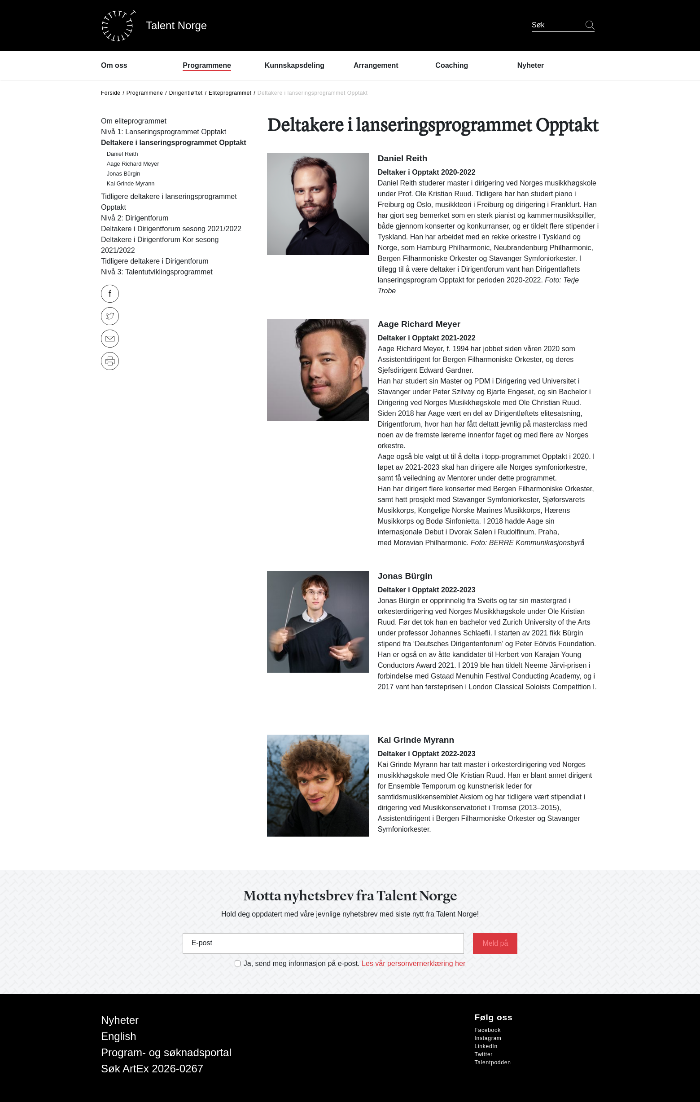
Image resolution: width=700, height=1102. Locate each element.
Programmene (145, 93)
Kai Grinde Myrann (131, 183)
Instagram (488, 1038)
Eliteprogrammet (230, 93)
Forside (111, 93)
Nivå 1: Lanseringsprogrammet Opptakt (163, 132)
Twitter (484, 1054)
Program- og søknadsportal (166, 1052)
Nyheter (120, 1020)
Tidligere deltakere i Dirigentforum (155, 261)
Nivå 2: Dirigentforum (134, 218)
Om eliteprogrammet (133, 121)
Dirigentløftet (186, 93)
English (118, 1036)
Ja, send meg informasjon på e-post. (302, 963)
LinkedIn (486, 1046)
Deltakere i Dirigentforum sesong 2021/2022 (171, 229)
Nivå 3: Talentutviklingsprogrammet (157, 272)
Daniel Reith (122, 153)
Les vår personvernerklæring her (413, 963)
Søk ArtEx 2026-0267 (152, 1068)
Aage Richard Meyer (133, 163)
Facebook (488, 1030)
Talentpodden (493, 1062)
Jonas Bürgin (123, 173)
